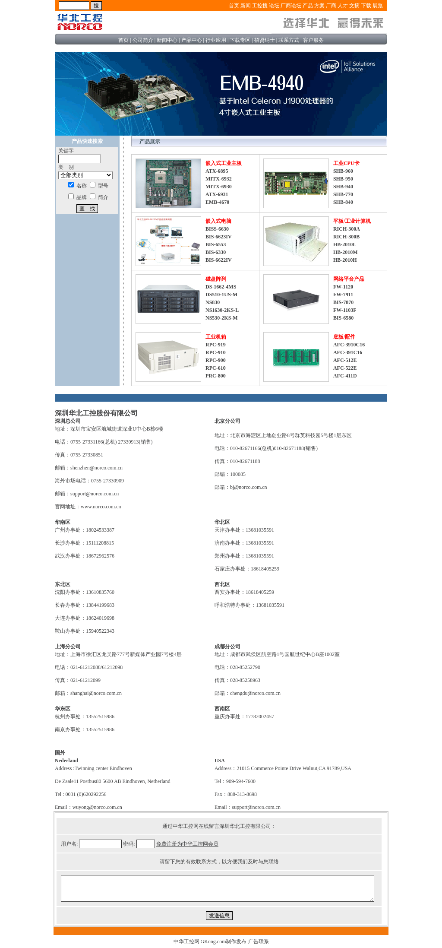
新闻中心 (167, 40)
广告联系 (258, 941)
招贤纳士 (264, 40)
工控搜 (260, 6)
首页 (234, 6)
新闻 (245, 6)
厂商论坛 (291, 6)
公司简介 (143, 40)
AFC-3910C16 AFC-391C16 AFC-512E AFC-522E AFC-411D (349, 360)
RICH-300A (346, 229)
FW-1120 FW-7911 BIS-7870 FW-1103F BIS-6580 (345, 302)
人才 (343, 6)
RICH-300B (346, 237)
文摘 (354, 6)
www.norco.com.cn (101, 507)
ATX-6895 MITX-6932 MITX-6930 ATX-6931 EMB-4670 (218, 186)
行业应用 (215, 40)
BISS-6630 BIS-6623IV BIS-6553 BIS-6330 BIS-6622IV (218, 244)
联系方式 (288, 40)
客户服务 (313, 40)
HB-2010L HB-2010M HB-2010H (345, 252)
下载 (366, 6)
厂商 (331, 6)
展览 (378, 6)
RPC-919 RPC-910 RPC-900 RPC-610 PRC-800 (215, 360)
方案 (319, 6)
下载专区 (240, 40)
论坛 (274, 6)
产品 (308, 6)
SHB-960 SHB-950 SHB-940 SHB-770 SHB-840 (343, 186)
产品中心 (191, 40)
